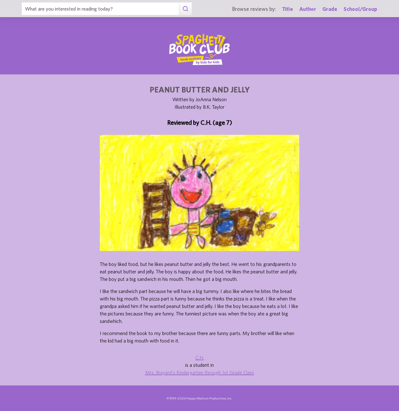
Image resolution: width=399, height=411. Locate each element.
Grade (329, 9)
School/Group (360, 9)
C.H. (199, 357)
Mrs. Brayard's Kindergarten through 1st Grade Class (199, 372)
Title (287, 9)
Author (307, 9)
